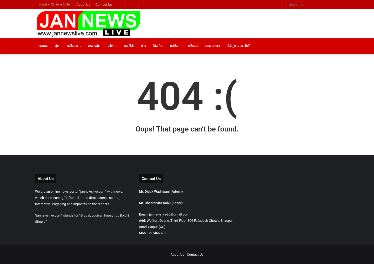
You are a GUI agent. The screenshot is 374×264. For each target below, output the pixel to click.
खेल (143, 46)
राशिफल (193, 46)
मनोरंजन (175, 46)
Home (43, 46)
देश (57, 46)
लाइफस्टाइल (212, 46)
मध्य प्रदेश (94, 46)
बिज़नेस (158, 46)
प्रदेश (110, 46)
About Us (83, 4)
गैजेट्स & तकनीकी (238, 46)
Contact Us (103, 4)
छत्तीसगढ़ (72, 46)
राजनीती (128, 46)
